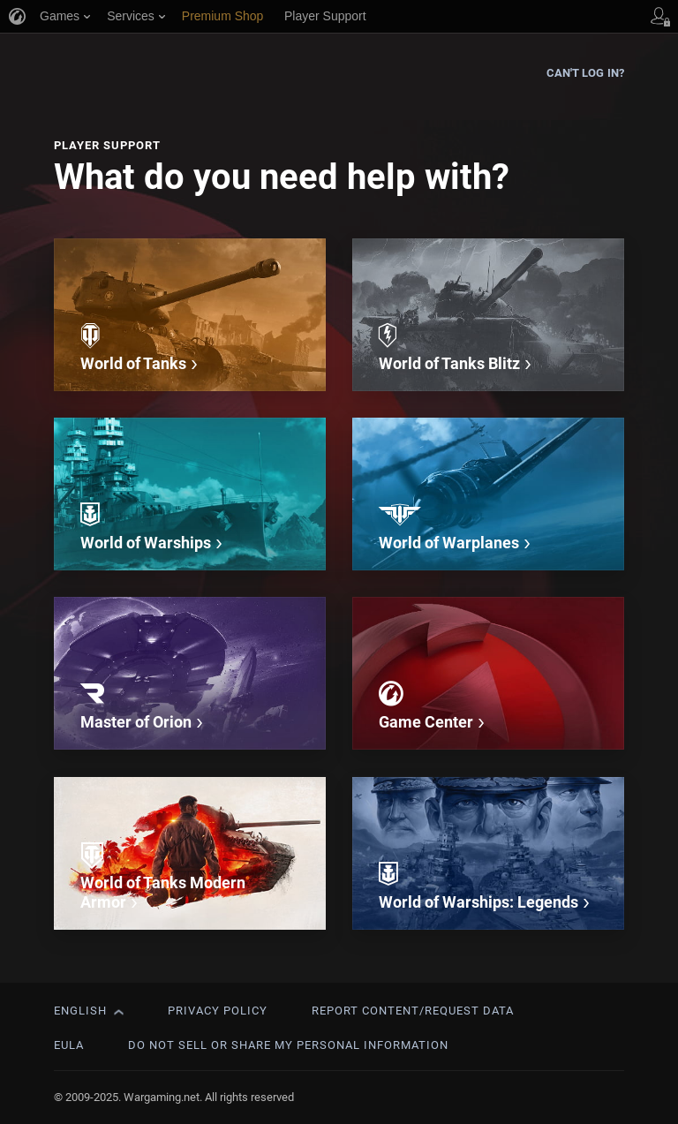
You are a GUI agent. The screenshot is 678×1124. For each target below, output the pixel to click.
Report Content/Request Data (413, 1010)
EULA (69, 1045)
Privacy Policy (217, 1010)
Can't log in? (585, 72)
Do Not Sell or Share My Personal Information (288, 1045)
